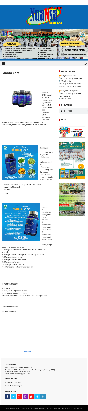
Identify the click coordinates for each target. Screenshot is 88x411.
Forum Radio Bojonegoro (13, 386)
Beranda (27, 351)
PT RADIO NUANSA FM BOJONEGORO (32, 408)
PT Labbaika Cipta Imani (13, 382)
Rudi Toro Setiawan (76, 408)
